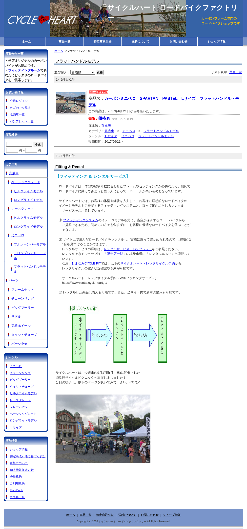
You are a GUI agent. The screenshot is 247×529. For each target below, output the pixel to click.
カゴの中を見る (20, 107)
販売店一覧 (17, 114)
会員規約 (16, 476)
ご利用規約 (17, 483)
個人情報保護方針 (22, 469)
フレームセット (22, 289)
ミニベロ (129, 131)
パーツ (14, 280)
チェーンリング (22, 298)
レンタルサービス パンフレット (128, 249)
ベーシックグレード (25, 182)
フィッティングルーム (24, 70)
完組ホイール (21, 326)
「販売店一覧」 (115, 254)
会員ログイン (19, 100)
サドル (16, 316)
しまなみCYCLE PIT (86, 263)
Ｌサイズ (110, 136)
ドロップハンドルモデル (30, 255)
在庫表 (106, 125)
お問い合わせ (178, 41)
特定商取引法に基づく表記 (27, 456)
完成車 (109, 131)
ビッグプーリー (22, 307)
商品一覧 (64, 41)
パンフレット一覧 (22, 121)
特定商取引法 (102, 41)
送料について (140, 41)
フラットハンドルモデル (161, 131)
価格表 (104, 118)
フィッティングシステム (80, 220)
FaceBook (16, 490)
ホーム (26, 41)
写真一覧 (235, 72)
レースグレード (22, 209)
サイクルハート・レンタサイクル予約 (147, 263)
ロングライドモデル (28, 200)
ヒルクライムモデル (28, 191)
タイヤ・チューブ (24, 334)
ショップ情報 (217, 41)
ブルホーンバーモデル (30, 244)
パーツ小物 (19, 344)
